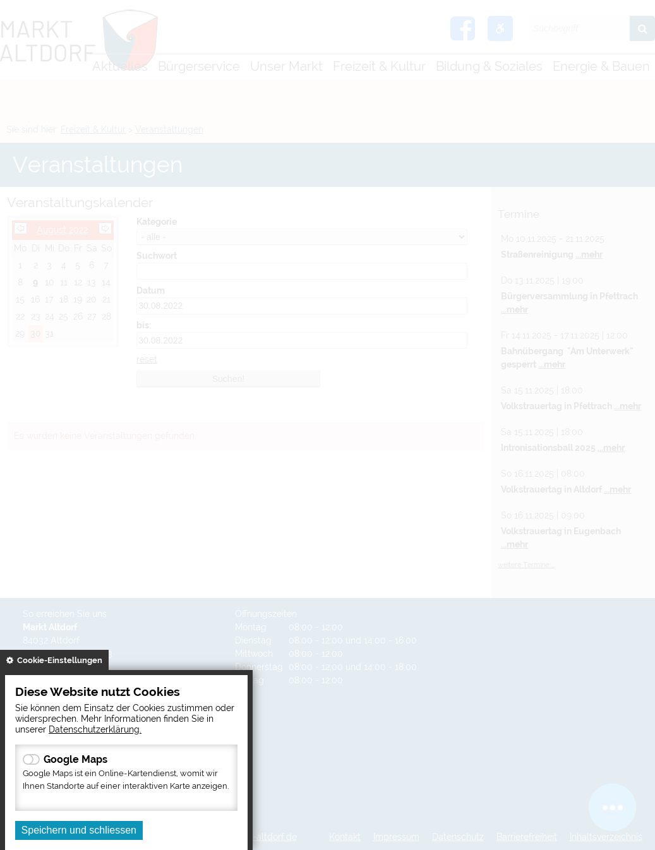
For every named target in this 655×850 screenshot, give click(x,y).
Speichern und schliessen (78, 830)
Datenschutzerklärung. (95, 729)
